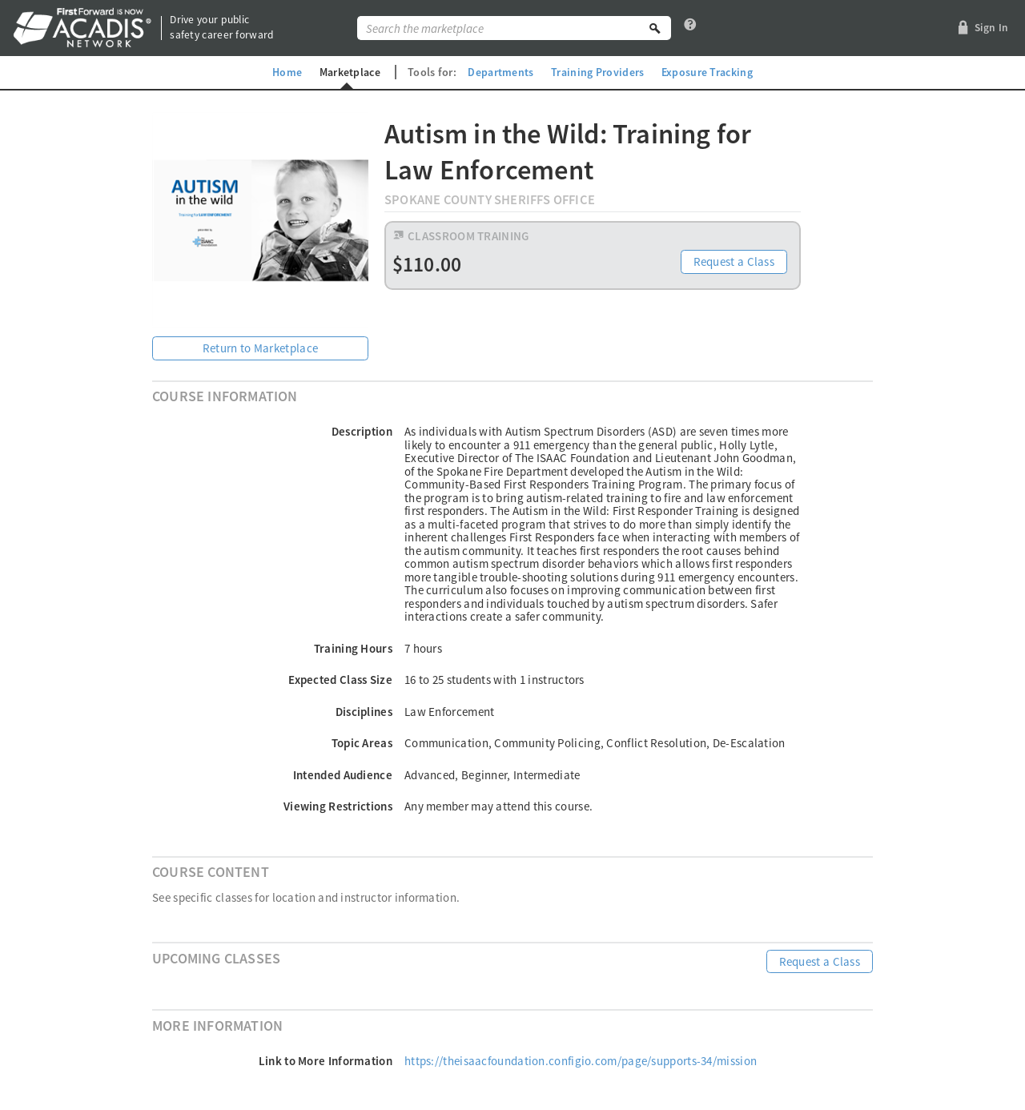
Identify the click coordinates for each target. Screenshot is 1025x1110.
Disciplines (364, 711)
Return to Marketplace (260, 348)
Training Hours (353, 648)
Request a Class (734, 263)
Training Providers (597, 72)
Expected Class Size (340, 679)
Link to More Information (325, 1060)
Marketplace (349, 72)
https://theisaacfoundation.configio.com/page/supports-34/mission (580, 1060)
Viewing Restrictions (337, 806)
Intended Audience (342, 774)
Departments (500, 72)
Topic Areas (362, 742)
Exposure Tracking (707, 72)
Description (362, 431)
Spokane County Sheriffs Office (489, 199)
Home (285, 72)
